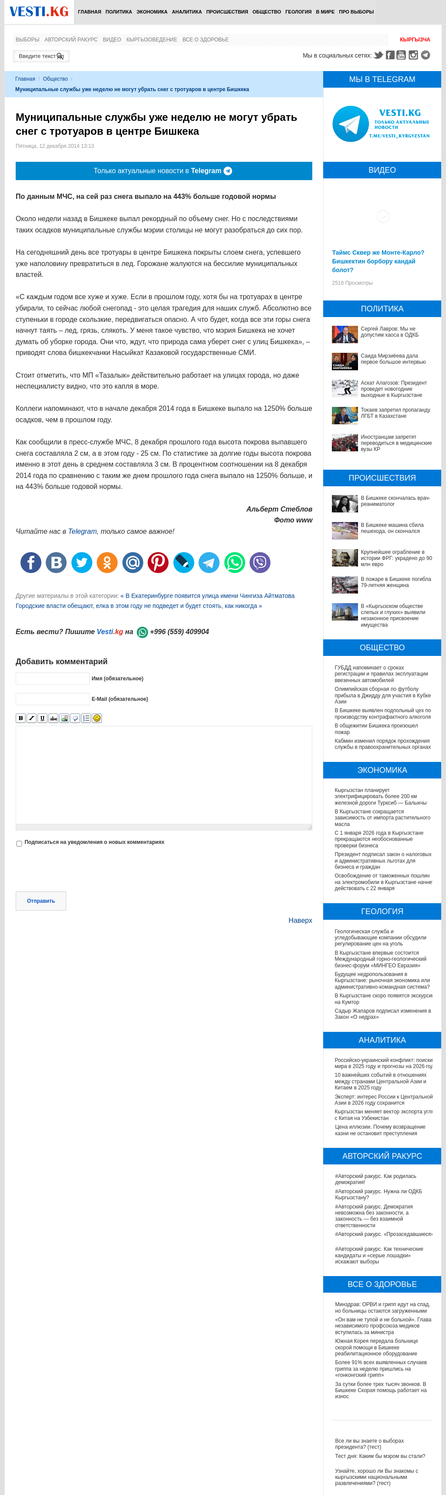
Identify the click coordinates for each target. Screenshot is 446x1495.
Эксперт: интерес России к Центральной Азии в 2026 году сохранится (384, 1100)
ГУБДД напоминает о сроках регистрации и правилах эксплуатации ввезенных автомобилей (381, 674)
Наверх (300, 920)
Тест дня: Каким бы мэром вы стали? (380, 1456)
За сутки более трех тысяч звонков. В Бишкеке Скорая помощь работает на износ (380, 1390)
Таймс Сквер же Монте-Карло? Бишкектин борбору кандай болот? (378, 261)
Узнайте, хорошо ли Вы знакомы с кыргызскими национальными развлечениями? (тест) (376, 1477)
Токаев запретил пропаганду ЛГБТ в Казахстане (395, 413)
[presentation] (82, 870)
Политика (118, 11)
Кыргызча (415, 40)
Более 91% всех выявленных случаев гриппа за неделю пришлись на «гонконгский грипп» (381, 1368)
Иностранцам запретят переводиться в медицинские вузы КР (396, 443)
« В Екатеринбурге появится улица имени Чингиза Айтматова (207, 595)
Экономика (151, 11)
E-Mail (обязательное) (119, 699)
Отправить (41, 901)
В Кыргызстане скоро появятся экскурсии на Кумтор (372, 999)
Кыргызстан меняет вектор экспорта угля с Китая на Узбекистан (384, 1115)
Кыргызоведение (151, 40)
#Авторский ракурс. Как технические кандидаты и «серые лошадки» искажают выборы (379, 1255)
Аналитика (187, 11)
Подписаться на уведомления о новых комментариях (94, 842)
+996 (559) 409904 (179, 631)
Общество (267, 11)
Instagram (415, 55)
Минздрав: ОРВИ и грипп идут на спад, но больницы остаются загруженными (382, 1307)
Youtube (402, 55)
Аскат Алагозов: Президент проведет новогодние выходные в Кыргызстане (394, 389)
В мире (325, 11)
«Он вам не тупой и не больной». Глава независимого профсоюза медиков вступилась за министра (383, 1326)
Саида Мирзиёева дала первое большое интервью (393, 359)
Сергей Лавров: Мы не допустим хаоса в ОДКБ (390, 332)
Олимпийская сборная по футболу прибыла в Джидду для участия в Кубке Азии (382, 695)
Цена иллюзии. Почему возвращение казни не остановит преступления (380, 1130)
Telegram (427, 55)
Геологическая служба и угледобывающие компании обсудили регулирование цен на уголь (380, 937)
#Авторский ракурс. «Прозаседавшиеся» (384, 1234)
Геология (298, 11)
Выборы (27, 40)
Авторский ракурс (71, 40)
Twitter (378, 55)
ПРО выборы (356, 11)
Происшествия (227, 11)
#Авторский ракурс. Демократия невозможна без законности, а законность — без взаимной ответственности (373, 1216)
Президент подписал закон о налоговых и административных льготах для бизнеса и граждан (382, 860)
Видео (112, 40)
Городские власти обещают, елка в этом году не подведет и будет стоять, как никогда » (139, 605)
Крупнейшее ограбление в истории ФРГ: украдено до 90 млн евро (396, 558)
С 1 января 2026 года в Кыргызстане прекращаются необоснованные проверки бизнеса (378, 839)
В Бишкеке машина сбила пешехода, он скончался (392, 528)
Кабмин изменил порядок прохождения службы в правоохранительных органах (382, 744)
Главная (89, 11)
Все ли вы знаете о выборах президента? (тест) (369, 1444)
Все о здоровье (205, 40)
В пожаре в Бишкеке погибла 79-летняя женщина (396, 582)
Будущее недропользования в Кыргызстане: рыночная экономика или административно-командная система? (382, 980)
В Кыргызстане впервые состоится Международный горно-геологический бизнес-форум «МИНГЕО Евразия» (381, 959)
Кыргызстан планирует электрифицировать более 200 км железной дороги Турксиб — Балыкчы (380, 796)
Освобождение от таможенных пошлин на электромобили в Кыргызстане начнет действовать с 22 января (384, 882)
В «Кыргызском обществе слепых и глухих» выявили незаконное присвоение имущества (393, 615)
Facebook (390, 55)
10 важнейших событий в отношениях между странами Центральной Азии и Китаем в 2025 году (381, 1081)
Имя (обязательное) (117, 679)
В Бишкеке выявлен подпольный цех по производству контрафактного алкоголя (382, 713)
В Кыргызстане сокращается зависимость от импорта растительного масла (382, 818)
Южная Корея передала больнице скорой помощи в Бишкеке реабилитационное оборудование (376, 1347)
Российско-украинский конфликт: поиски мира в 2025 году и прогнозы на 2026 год (384, 1063)
